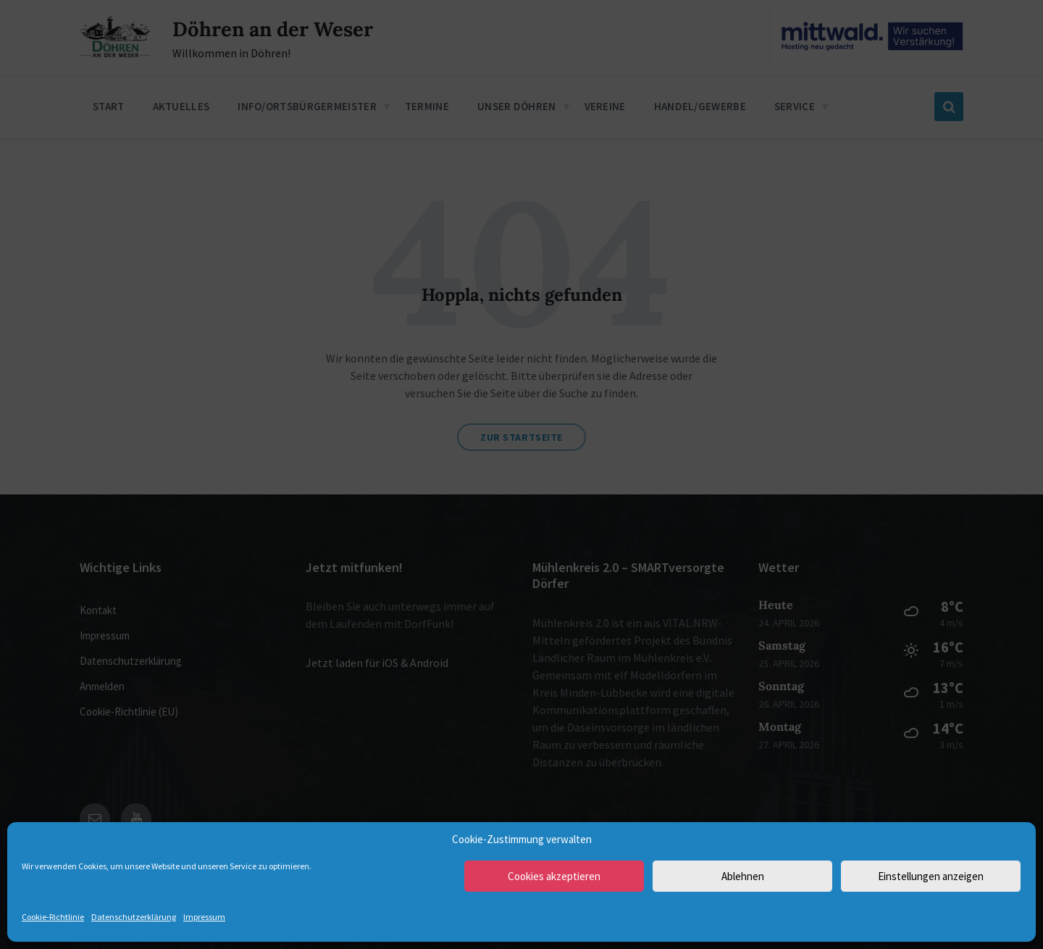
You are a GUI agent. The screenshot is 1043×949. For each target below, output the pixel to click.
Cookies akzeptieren (554, 876)
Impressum (204, 916)
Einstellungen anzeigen (931, 876)
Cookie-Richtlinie (53, 916)
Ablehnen (742, 876)
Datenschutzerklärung (133, 916)
